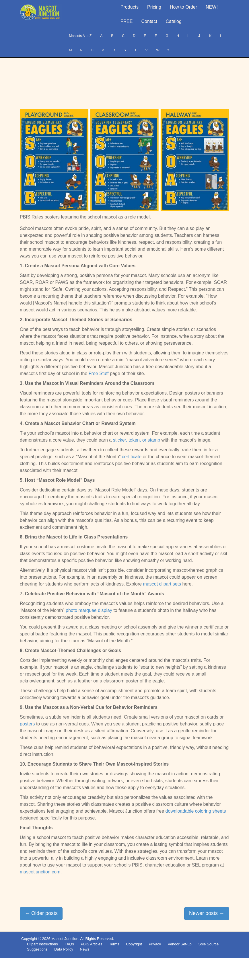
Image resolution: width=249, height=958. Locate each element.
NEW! (212, 7)
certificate (131, 456)
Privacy (155, 944)
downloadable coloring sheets (196, 811)
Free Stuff (99, 373)
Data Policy (63, 949)
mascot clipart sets (162, 584)
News (85, 949)
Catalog (174, 21)
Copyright (134, 944)
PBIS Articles (91, 944)
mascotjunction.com (40, 871)
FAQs (69, 944)
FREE (126, 21)
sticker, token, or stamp (136, 440)
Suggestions (37, 949)
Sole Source (208, 944)
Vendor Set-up (180, 944)
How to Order (183, 7)
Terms (114, 944)
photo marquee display (89, 610)
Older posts (41, 913)
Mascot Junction (64, 938)
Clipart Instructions (42, 944)
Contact (149, 21)
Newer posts (206, 913)
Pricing (154, 7)
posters (27, 723)
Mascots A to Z (80, 36)
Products (129, 7)
